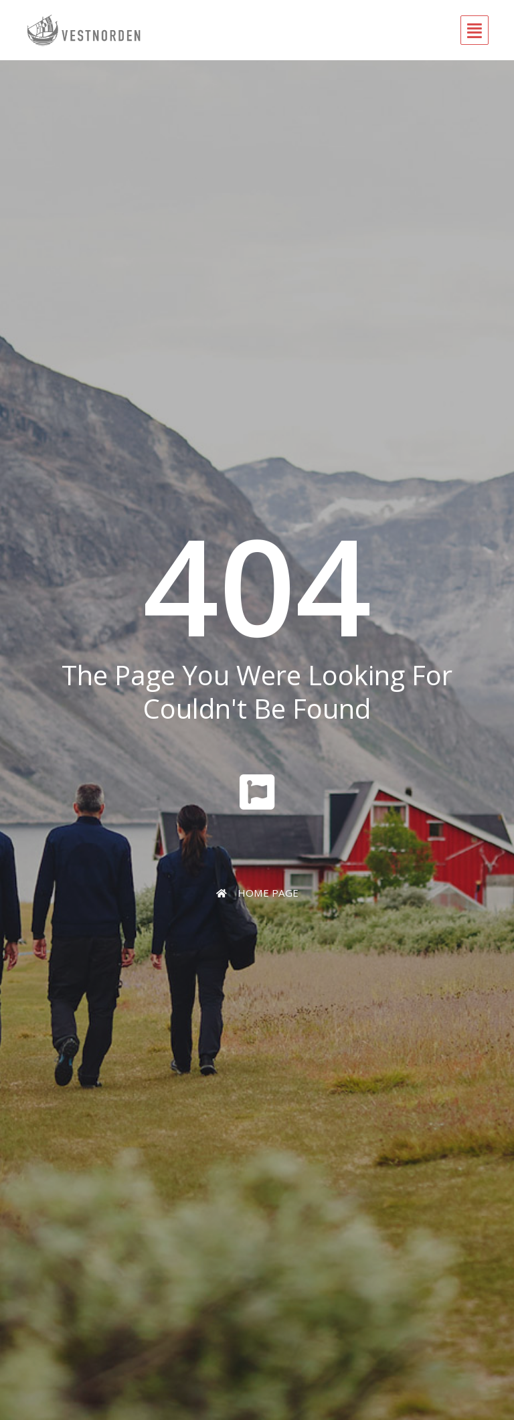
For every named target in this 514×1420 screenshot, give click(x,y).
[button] (324, 30)
